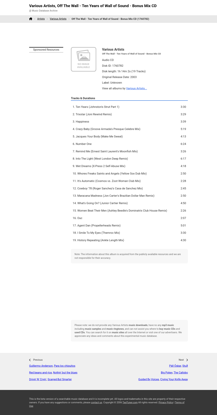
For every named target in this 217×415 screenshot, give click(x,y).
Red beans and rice (40, 372)
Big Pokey (166, 372)
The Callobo (181, 372)
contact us (96, 402)
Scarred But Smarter (60, 379)
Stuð (185, 365)
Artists (41, 18)
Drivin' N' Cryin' (37, 379)
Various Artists (58, 18)
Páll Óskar (175, 365)
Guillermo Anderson (41, 365)
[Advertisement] (108, 34)
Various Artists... (136, 88)
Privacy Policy (166, 402)
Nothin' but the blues (65, 372)
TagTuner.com (130, 402)
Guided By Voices (148, 379)
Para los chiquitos (64, 365)
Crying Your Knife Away (174, 379)
